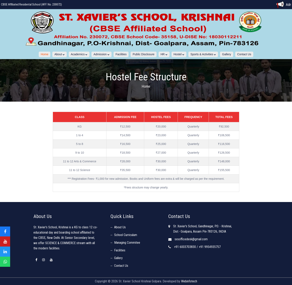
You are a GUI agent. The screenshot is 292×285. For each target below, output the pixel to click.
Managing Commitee (127, 243)
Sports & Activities (203, 54)
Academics (79, 54)
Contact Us (244, 54)
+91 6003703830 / (186, 247)
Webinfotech (189, 281)
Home (44, 54)
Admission (101, 54)
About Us (120, 227)
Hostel (179, 54)
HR (164, 54)
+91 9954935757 (210, 247)
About (59, 54)
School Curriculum (125, 235)
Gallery (226, 54)
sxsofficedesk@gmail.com (191, 239)
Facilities (121, 54)
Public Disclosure (143, 54)
